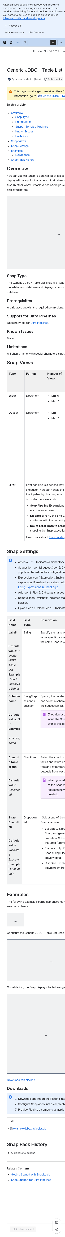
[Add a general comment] (23, 1229)
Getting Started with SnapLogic (31, 1174)
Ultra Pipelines (39, 322)
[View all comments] (56, 1222)
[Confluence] (18, 42)
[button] (8, 1128)
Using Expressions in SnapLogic (38, 587)
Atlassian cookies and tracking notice (24, 18)
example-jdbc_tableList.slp (29, 1128)
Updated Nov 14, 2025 (46, 51)
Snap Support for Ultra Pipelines (31, 1180)
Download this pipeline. (21, 1080)
